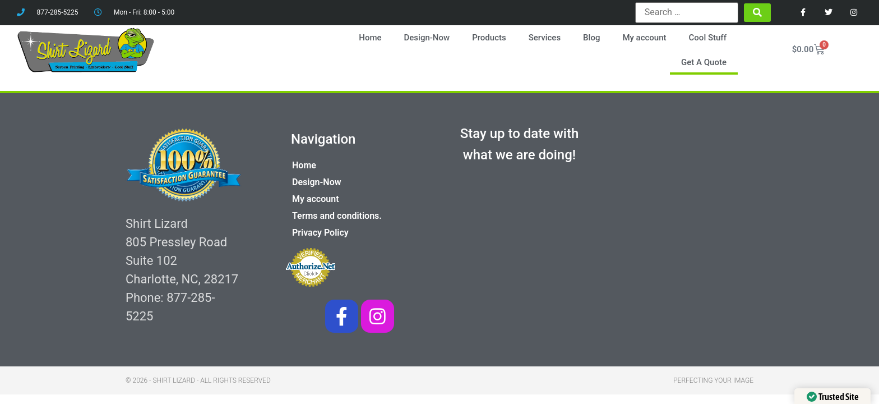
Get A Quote (704, 62)
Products (489, 38)
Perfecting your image (713, 380)
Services (545, 38)
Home (370, 38)
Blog (591, 38)
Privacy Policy (320, 232)
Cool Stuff (708, 38)
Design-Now (427, 38)
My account (644, 38)
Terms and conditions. (337, 215)
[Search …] (686, 12)
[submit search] (757, 12)
